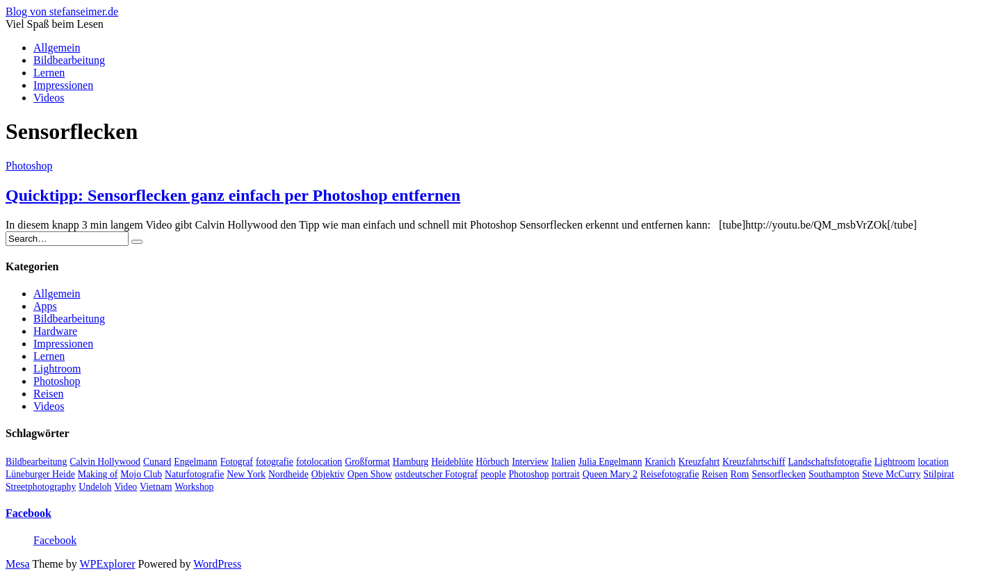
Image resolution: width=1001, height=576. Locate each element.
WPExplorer (108, 564)
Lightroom (57, 369)
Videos (48, 98)
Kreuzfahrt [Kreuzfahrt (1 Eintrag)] (698, 461)
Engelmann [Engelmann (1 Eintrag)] (195, 461)
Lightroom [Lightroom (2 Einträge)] (894, 461)
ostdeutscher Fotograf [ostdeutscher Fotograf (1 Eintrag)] (436, 474)
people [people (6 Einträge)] (493, 474)
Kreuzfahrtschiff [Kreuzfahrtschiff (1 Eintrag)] (753, 461)
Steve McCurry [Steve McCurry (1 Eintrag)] (891, 474)
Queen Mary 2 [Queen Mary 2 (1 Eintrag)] (610, 474)
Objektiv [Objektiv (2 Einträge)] (328, 474)
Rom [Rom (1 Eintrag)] (740, 474)
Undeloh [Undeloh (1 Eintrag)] (95, 487)
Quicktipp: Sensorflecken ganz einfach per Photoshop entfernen (233, 195)
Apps (45, 306)
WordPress (217, 564)
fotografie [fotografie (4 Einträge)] (274, 461)
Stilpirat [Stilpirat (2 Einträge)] (938, 474)
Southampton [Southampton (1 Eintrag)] (833, 474)
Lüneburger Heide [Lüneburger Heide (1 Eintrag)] (40, 474)
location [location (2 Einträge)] (933, 461)
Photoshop (29, 166)
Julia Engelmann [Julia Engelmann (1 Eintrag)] (610, 461)
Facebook (28, 513)
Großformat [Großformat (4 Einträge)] (367, 461)
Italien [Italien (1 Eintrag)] (563, 461)
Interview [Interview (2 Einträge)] (530, 461)
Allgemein (57, 48)
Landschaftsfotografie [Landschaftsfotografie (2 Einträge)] (829, 461)
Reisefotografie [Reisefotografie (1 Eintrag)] (669, 474)
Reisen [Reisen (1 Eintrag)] (715, 474)
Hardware (55, 331)
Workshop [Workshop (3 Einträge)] (193, 487)
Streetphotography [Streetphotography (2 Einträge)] (41, 487)
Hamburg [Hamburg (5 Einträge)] (411, 461)
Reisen (48, 394)
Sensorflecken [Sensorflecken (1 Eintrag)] (779, 474)
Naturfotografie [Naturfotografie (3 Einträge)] (194, 474)
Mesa (18, 564)
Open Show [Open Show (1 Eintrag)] (370, 474)
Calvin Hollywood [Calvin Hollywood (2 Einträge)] (105, 461)
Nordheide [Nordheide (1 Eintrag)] (288, 474)
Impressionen (63, 85)
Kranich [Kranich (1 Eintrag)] (660, 461)
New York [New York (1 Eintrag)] (246, 474)
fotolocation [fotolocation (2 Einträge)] (319, 461)
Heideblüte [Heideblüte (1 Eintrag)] (452, 461)
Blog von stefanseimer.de (62, 11)
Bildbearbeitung (69, 60)
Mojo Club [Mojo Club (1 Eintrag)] (141, 474)
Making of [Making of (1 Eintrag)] (97, 474)
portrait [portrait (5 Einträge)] (566, 474)
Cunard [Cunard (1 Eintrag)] (157, 461)
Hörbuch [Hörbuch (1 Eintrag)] (493, 461)
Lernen (49, 73)
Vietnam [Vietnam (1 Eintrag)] (156, 487)
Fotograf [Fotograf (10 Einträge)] (236, 461)
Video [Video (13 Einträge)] (125, 487)
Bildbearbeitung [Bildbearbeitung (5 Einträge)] (36, 461)
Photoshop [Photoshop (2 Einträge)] (529, 474)
